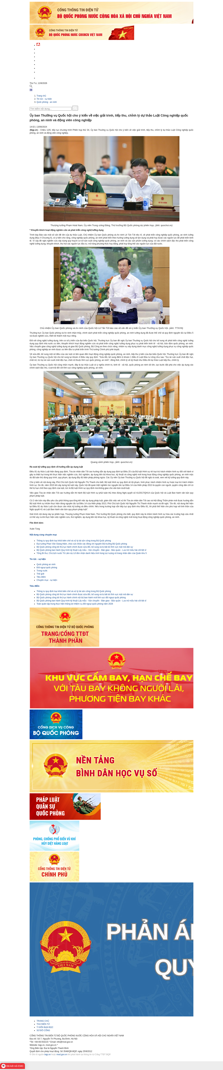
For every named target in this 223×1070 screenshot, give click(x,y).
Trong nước (42, 570)
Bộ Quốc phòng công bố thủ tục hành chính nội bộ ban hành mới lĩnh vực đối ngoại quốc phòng (81, 597)
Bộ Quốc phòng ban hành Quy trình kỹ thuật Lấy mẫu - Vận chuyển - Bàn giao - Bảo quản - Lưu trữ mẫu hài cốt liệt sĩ (91, 550)
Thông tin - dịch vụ (47, 71)
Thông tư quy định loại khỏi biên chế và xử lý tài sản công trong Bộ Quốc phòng (74, 540)
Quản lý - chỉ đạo (46, 60)
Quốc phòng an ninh (46, 564)
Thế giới (40, 574)
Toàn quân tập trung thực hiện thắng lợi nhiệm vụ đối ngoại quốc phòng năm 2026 (75, 604)
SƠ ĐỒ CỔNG (43, 1030)
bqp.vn (47, 1054)
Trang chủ (41, 96)
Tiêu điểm (41, 577)
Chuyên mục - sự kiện (47, 580)
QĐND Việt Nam (44, 52)
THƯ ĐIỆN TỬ (43, 1024)
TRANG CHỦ (43, 1021)
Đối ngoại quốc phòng (47, 567)
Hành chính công (46, 64)
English (41, 77)
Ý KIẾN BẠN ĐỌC (45, 1027)
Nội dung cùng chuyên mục (43, 535)
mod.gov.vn (61, 1054)
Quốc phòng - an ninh (47, 102)
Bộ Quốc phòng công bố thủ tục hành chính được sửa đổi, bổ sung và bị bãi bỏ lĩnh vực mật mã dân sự (85, 547)
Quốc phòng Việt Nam (48, 56)
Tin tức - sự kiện (45, 48)
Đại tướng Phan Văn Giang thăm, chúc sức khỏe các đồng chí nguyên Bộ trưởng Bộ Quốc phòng (82, 544)
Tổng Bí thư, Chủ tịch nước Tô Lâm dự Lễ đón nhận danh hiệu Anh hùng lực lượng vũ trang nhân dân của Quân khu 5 (92, 553)
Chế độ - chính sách (47, 68)
